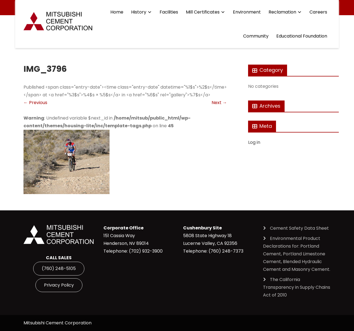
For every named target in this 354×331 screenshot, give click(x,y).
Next (219, 102)
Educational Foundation (301, 36)
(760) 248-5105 (59, 268)
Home (116, 12)
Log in (254, 142)
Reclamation (282, 12)
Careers (318, 12)
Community (256, 36)
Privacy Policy (59, 285)
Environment (247, 12)
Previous (35, 102)
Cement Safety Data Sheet (299, 228)
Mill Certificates (203, 12)
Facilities (169, 12)
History (138, 12)
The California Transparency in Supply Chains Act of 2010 (296, 287)
